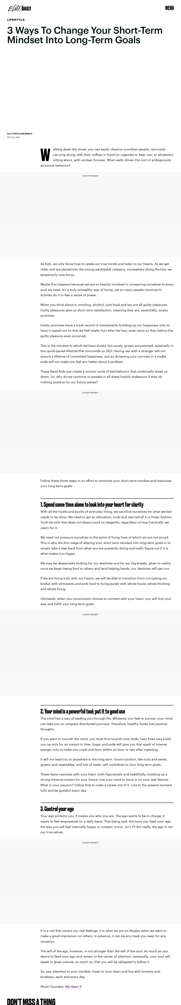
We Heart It (73, 986)
